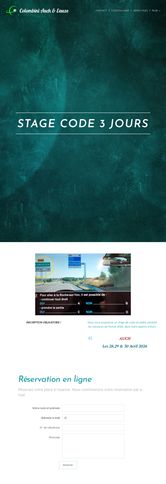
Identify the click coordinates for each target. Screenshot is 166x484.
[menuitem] (102, 10)
